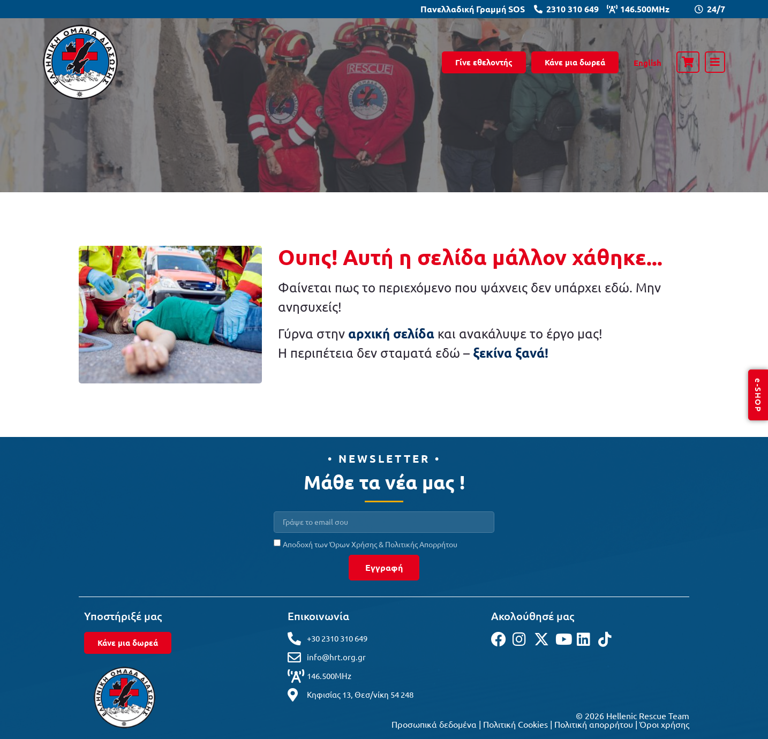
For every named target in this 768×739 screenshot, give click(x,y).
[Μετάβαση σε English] (647, 62)
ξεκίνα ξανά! (510, 352)
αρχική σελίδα (391, 333)
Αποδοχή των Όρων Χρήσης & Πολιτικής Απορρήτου (370, 543)
